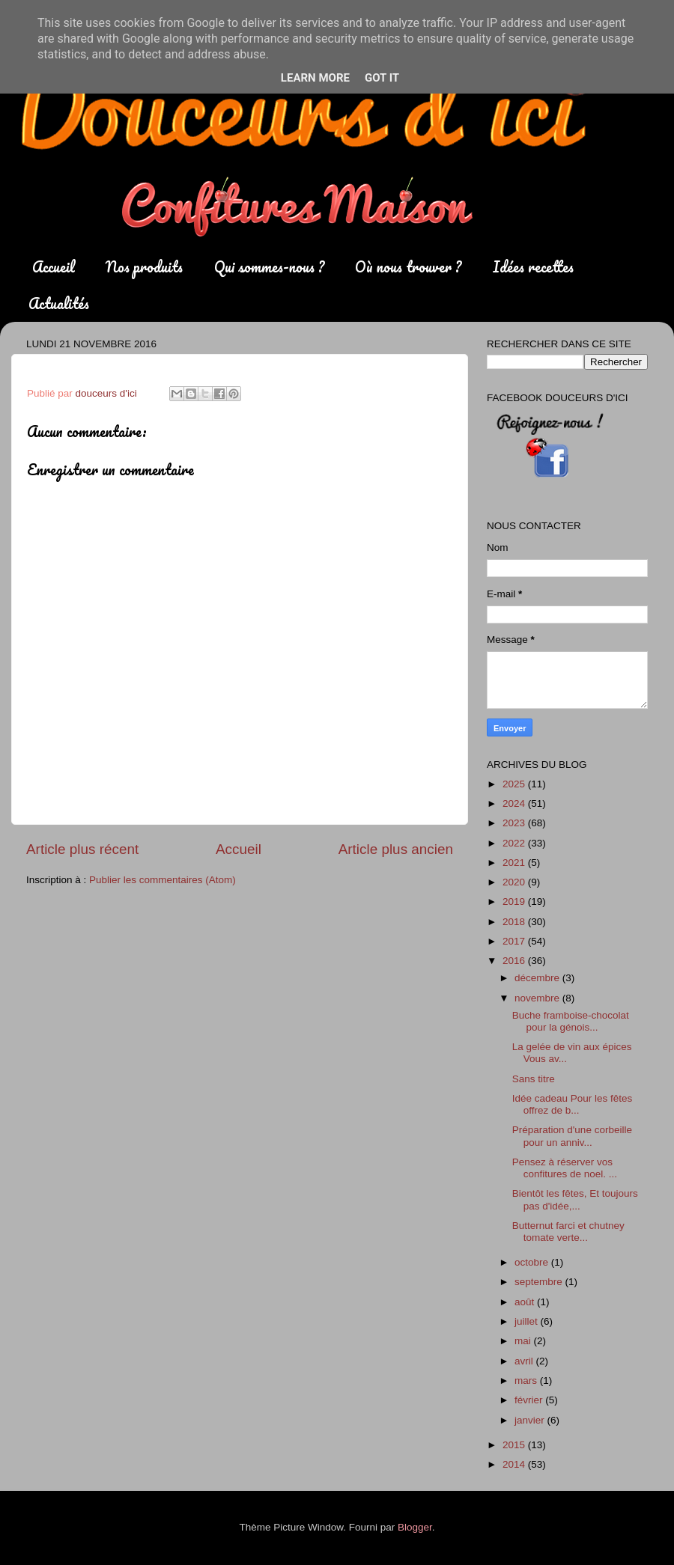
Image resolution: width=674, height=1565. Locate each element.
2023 (515, 823)
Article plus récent (82, 849)
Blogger (415, 1527)
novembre (538, 998)
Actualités (58, 303)
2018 (515, 921)
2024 (515, 803)
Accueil (53, 266)
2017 (515, 941)
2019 (515, 901)
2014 (515, 1464)
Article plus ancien (395, 849)
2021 (515, 862)
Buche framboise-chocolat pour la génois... (570, 1021)
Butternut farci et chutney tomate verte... (568, 1231)
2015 (515, 1444)
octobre (532, 1262)
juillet (527, 1321)
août (525, 1302)
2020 (515, 882)
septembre (539, 1281)
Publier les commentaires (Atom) (162, 879)
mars (527, 1380)
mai (524, 1340)
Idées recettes (533, 266)
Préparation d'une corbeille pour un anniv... (572, 1135)
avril (525, 1361)
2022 (515, 843)
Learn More (315, 78)
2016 (515, 960)
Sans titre (533, 1078)
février (529, 1400)
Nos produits (144, 266)
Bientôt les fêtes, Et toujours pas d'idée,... (575, 1199)
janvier (530, 1420)
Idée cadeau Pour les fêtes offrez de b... (572, 1104)
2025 (515, 784)
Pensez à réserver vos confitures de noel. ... (564, 1168)
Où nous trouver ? (408, 266)
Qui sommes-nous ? (269, 266)
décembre (538, 977)
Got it (382, 78)
